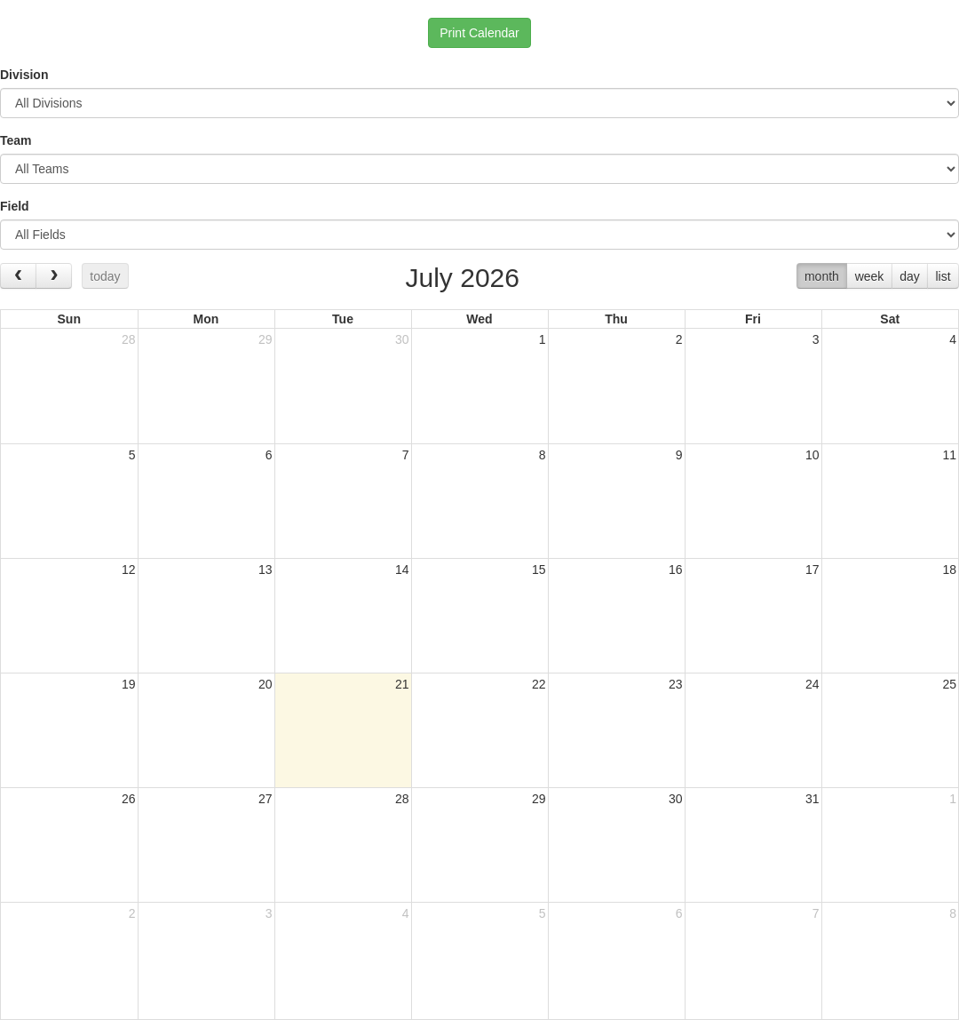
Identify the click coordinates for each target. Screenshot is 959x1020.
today (105, 276)
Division (24, 75)
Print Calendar (479, 33)
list (942, 276)
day (910, 276)
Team (16, 140)
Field (14, 206)
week (869, 276)
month (821, 276)
